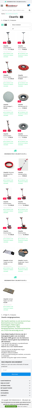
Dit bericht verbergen (11, 406)
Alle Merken (9, 14)
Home (3, 14)
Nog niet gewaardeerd (7, 51)
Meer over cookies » (23, 406)
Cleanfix (15, 14)
